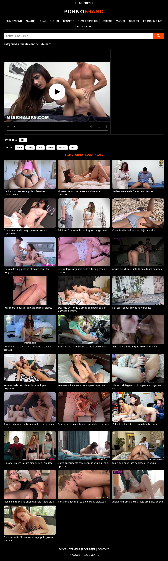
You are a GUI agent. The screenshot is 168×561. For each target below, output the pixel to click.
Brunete (68, 20)
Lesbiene (106, 20)
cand (19, 147)
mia (73, 147)
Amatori (31, 20)
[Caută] (158, 36)
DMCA (62, 549)
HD (22, 139)
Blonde (54, 20)
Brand (84, 11)
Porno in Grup (152, 20)
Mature (120, 20)
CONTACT (103, 549)
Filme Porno (14, 20)
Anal (43, 20)
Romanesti (84, 26)
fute (40, 147)
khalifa (62, 147)
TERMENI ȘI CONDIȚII (82, 549)
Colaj (30, 147)
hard (50, 147)
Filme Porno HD (88, 20)
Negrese (134, 20)
